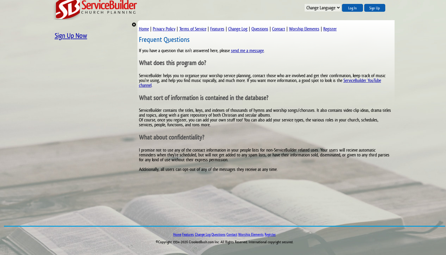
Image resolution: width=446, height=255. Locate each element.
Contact (278, 29)
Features (217, 29)
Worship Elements (304, 29)
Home (144, 29)
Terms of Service (192, 29)
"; (323, 7)
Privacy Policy (164, 29)
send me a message (247, 50)
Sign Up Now (71, 35)
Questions (259, 29)
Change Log (238, 29)
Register (330, 29)
